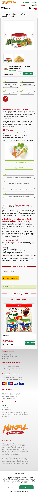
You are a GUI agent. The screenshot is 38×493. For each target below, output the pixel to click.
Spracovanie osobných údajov (13, 368)
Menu (6, 8)
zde (28, 491)
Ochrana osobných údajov (12, 366)
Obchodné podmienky (10, 356)
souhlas (25, 477)
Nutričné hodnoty (19, 162)
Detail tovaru (30, 343)
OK (26, 487)
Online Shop (7, 355)
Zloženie (19, 168)
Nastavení (10, 487)
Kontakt (34, 5)
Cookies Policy (8, 370)
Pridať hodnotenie (10, 278)
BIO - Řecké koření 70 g (19, 299)
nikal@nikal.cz (11, 398)
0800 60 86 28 (31, 2)
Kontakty (6, 358)
